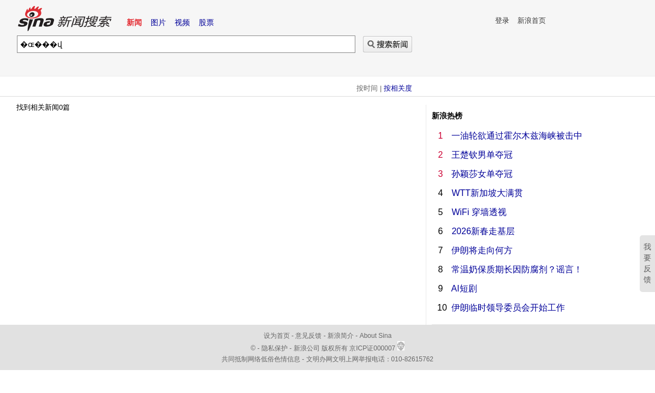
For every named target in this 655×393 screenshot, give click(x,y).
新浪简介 (340, 336)
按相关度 (398, 88)
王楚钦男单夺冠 (482, 154)
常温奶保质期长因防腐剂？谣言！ (516, 269)
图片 (158, 22)
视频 (182, 22)
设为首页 (277, 336)
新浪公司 (307, 348)
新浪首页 (531, 20)
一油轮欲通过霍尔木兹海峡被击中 (516, 135)
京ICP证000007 (376, 348)
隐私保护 (275, 348)
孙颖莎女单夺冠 (482, 173)
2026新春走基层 (483, 231)
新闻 (134, 22)
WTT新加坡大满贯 (487, 193)
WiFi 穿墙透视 (478, 212)
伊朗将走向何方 (482, 250)
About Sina (376, 336)
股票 (206, 22)
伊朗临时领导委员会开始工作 (508, 307)
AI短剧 (464, 288)
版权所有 (334, 348)
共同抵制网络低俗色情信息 (261, 359)
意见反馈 (308, 336)
